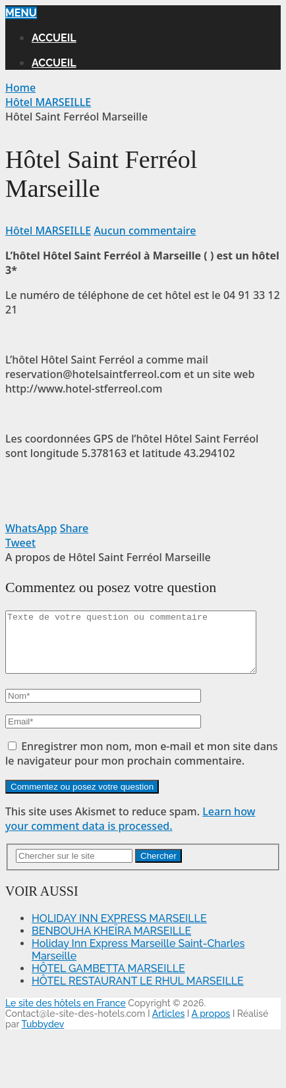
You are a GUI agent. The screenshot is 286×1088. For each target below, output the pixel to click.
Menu (21, 13)
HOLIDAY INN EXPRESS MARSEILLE (119, 930)
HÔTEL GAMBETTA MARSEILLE (108, 980)
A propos (211, 1025)
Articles (168, 1025)
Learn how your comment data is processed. (130, 830)
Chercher (158, 868)
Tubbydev (42, 1036)
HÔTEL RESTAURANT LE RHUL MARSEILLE (138, 993)
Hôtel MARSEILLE (48, 230)
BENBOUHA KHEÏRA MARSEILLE (111, 943)
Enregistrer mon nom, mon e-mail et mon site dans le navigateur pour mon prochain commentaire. (141, 765)
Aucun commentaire (145, 230)
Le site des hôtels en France (65, 1015)
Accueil (54, 38)
